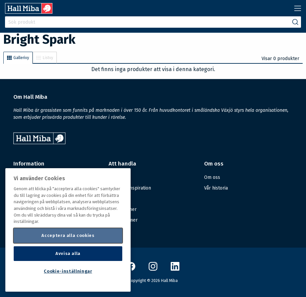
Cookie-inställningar (68, 271)
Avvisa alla (68, 253)
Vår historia (216, 188)
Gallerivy (18, 57)
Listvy (44, 57)
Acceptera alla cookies (67, 235)
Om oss (212, 177)
